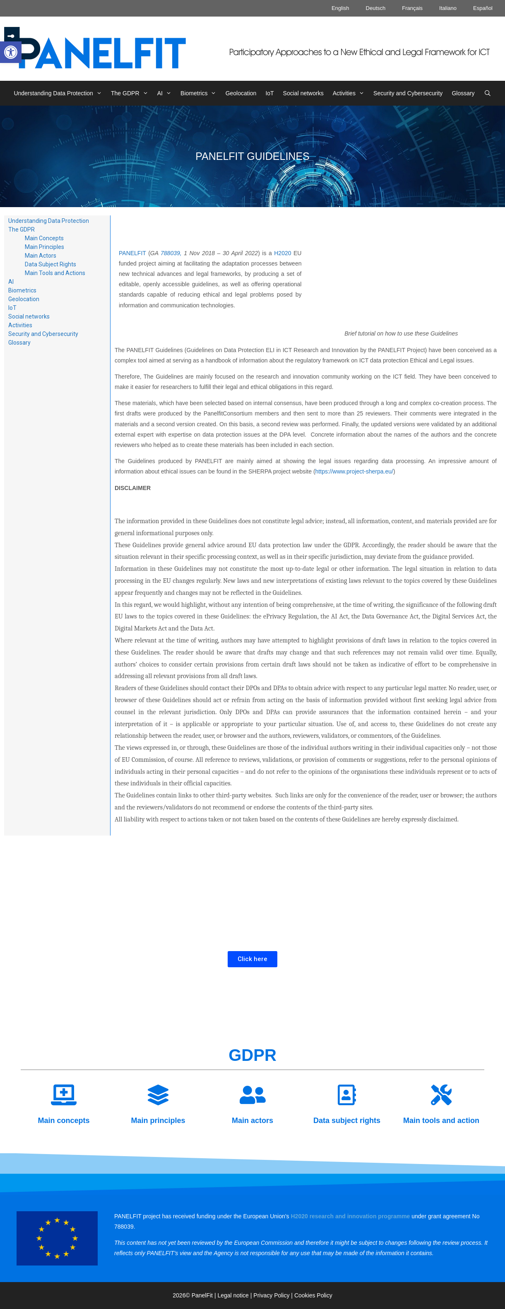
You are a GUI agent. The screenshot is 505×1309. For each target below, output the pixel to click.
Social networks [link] (303, 93)
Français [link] (412, 8)
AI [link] (166, 93)
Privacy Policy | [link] (273, 1295)
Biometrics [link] (200, 93)
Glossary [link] (463, 93)
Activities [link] (351, 93)
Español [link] (483, 8)
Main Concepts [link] (44, 238)
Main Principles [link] (44, 247)
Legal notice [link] (233, 1295)
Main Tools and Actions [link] (55, 273)
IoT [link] (269, 93)
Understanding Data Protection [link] (60, 93)
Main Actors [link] (40, 255)
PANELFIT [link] (132, 253)
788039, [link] (172, 253)
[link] (11, 52)
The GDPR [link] (132, 93)
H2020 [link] (282, 253)
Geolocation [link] (241, 93)
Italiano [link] (448, 8)
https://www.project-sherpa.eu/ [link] (354, 471)
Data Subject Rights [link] (50, 264)
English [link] (340, 8)
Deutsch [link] (376, 8)
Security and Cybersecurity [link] (407, 93)
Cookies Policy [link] (313, 1295)
